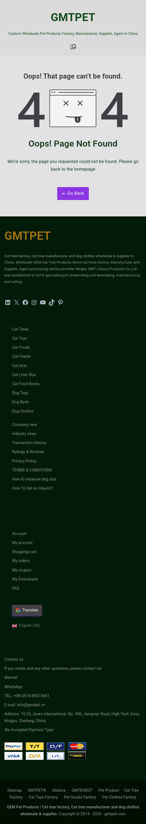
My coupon (21, 570)
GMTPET (73, 17)
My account (22, 542)
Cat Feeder (21, 356)
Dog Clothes (23, 411)
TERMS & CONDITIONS (32, 470)
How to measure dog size (34, 479)
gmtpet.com (115, 814)
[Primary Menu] (73, 46)
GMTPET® (37, 790)
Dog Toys (20, 393)
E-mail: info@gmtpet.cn (24, 705)
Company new (24, 424)
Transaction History (29, 442)
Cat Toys (19, 338)
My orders (21, 561)
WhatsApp (13, 687)
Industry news (24, 433)
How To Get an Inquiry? (32, 488)
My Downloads (25, 579)
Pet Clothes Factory (119, 797)
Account (19, 533)
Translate (27, 610)
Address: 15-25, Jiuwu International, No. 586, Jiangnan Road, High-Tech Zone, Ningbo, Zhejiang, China (72, 717)
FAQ (15, 588)
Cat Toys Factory (43, 797)
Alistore (59, 790)
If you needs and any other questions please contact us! (53, 668)
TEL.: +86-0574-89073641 (26, 696)
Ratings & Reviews (28, 452)
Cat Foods (21, 347)
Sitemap (14, 790)
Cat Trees (20, 329)
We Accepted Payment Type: (29, 730)
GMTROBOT (82, 790)
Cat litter (19, 366)
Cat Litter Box (24, 375)
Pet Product (108, 790)
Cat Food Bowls (26, 384)
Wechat (11, 677)
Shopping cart (24, 552)
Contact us (13, 659)
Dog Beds (20, 402)
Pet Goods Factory (80, 797)
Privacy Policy (24, 461)
